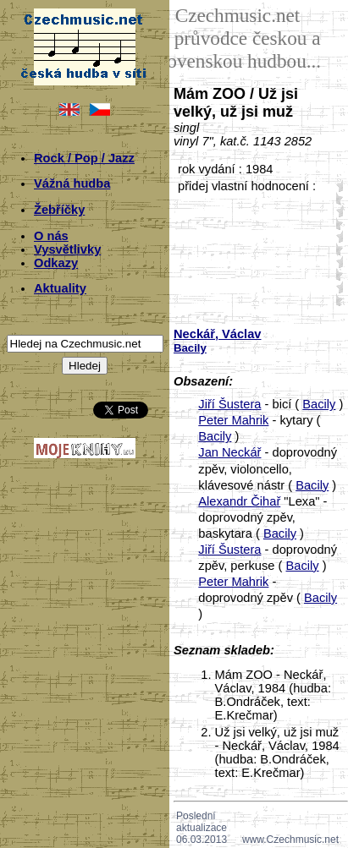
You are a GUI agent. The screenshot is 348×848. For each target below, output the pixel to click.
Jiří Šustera (229, 404)
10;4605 (336, 198)
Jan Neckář (229, 452)
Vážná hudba (72, 183)
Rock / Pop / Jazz (84, 158)
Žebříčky (59, 209)
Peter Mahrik (233, 420)
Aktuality (60, 288)
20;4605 (336, 223)
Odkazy (56, 263)
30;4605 (336, 249)
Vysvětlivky (67, 249)
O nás (51, 236)
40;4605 (336, 274)
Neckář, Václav (218, 334)
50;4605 (336, 299)
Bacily (318, 404)
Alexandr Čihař (239, 501)
